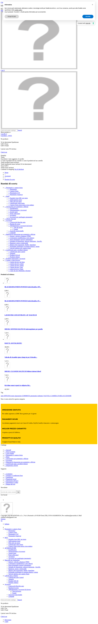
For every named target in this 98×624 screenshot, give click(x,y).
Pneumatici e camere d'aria (14, 187)
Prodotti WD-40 (14, 255)
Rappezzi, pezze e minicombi (18, 243)
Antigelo (11, 253)
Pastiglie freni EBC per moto (18, 198)
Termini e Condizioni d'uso (14, 475)
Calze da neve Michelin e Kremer (19, 271)
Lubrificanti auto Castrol (16, 252)
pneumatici (34, 396)
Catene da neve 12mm (16, 264)
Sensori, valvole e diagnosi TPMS (19, 236)
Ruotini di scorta (14, 224)
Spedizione (9, 477)
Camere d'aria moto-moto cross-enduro (21, 205)
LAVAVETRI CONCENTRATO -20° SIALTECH (21, 315)
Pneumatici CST (14, 193)
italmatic (40, 396)
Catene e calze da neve (12, 260)
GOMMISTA (26, 396)
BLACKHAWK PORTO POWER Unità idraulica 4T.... (23, 301)
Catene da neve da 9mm (16, 262)
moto (13, 396)
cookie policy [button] (18, 10)
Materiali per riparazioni (12, 560)
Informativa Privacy (11, 481)
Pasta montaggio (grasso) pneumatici (20, 239)
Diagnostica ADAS (11, 465)
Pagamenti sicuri (10, 479)
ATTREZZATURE (10, 548)
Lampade (12, 232)
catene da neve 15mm (15, 269)
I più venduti (9, 453)
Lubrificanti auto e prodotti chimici (16, 250)
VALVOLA (47, 396)
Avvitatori (12, 215)
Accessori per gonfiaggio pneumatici (20, 217)
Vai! (18, 492)
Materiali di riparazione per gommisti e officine (20, 234)
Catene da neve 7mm (15, 267)
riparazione (18, 396)
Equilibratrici (13, 208)
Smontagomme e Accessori (17, 210)
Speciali (8, 450)
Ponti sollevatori (14, 213)
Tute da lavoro (17, 227)
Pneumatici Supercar (15, 194)
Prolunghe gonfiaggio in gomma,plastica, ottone (23, 246)
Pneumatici (12, 189)
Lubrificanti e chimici (11, 576)
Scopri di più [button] (12, 16)
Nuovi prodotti (10, 452)
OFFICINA (7, 396)
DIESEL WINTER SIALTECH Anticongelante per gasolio (24, 329)
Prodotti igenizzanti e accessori (15, 258)
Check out (4, 152)
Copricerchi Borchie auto (16, 222)
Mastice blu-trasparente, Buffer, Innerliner (22, 245)
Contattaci (8, 474)
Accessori (8, 220)
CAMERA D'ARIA (57, 396)
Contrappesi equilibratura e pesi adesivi (21, 238)
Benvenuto (8, 620)
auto (2, 396)
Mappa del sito (10, 484)
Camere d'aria (13, 191)
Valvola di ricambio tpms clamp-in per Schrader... (21, 357)
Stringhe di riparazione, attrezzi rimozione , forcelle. (25, 241)
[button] (92, 4)
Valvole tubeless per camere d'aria (19, 248)
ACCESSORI (67, 396)
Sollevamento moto (15, 200)
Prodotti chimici (14, 257)
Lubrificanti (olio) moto (16, 203)
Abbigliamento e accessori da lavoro (20, 226)
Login (6, 621)
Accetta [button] (87, 16)
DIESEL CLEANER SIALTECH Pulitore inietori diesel (23, 371)
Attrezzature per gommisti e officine (16, 207)
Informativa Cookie (11, 482)
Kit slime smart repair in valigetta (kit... (18, 385)
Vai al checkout (19, 169)
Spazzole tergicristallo (16, 231)
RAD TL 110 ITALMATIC (13, 343)
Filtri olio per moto (15, 201)
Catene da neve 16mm (16, 265)
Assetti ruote (13, 212)
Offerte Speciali (10, 219)
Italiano (7, 524)
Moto (7, 196)
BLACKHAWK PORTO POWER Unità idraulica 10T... (23, 287)
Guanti (15, 229)
